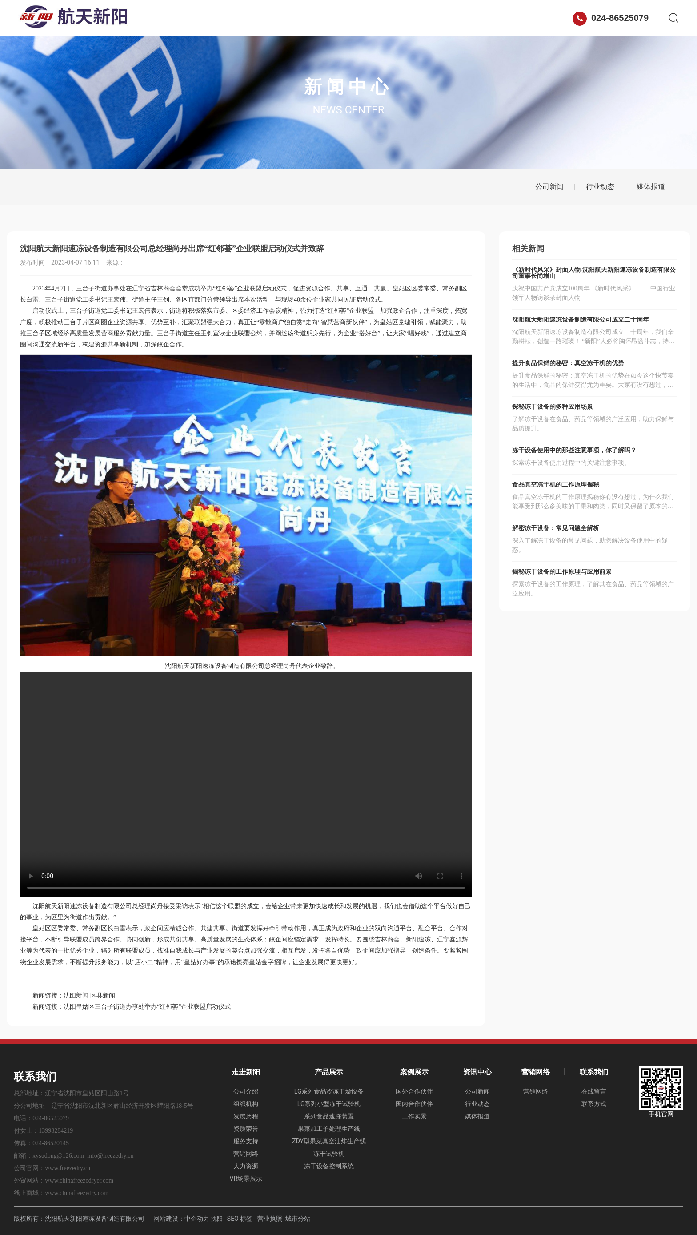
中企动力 (196, 1218)
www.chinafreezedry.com (76, 1193)
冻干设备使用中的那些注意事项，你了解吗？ (574, 450)
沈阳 (217, 1218)
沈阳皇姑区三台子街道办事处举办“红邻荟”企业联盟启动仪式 (147, 1006)
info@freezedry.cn (110, 1155)
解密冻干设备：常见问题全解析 (555, 528)
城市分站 (297, 1218)
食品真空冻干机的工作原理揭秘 (555, 484)
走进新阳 (239, 17)
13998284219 (56, 1130)
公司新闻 (549, 186)
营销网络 (444, 17)
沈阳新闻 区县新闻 (89, 995)
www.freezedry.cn (67, 1168)
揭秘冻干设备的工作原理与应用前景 (562, 571)
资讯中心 (393, 17)
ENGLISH (546, 17)
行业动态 (600, 186)
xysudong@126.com (58, 1155)
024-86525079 (611, 18)
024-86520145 (50, 1143)
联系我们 (495, 17)
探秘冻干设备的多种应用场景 (552, 406)
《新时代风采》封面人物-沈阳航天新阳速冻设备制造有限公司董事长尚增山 (594, 272)
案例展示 (342, 17)
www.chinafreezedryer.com (79, 1180)
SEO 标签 (239, 1218)
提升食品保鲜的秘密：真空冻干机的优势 (568, 363)
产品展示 (291, 17)
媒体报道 (651, 186)
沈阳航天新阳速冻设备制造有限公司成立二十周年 (580, 319)
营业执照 (269, 1218)
